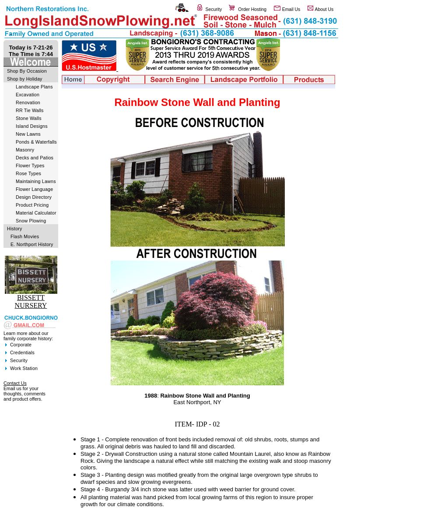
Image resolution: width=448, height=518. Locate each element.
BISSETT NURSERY (31, 301)
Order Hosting (252, 9)
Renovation (28, 102)
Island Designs (32, 126)
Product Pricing (32, 205)
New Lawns (28, 134)
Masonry (25, 149)
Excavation (27, 94)
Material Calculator (36, 212)
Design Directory (34, 197)
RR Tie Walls (30, 110)
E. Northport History (31, 244)
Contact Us (15, 383)
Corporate (21, 344)
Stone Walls (29, 118)
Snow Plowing (31, 220)
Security (214, 9)
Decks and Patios (34, 157)
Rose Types (28, 173)
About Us (324, 9)
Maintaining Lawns (36, 181)
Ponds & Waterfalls (36, 141)
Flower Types (30, 165)
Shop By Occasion (27, 71)
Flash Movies (24, 236)
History (14, 228)
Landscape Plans (34, 86)
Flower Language (34, 189)
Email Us (291, 9)
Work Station (24, 368)
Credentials (22, 352)
